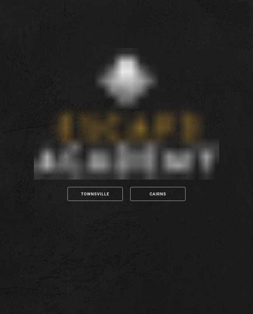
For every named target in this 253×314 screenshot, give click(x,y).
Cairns (157, 194)
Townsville (95, 194)
